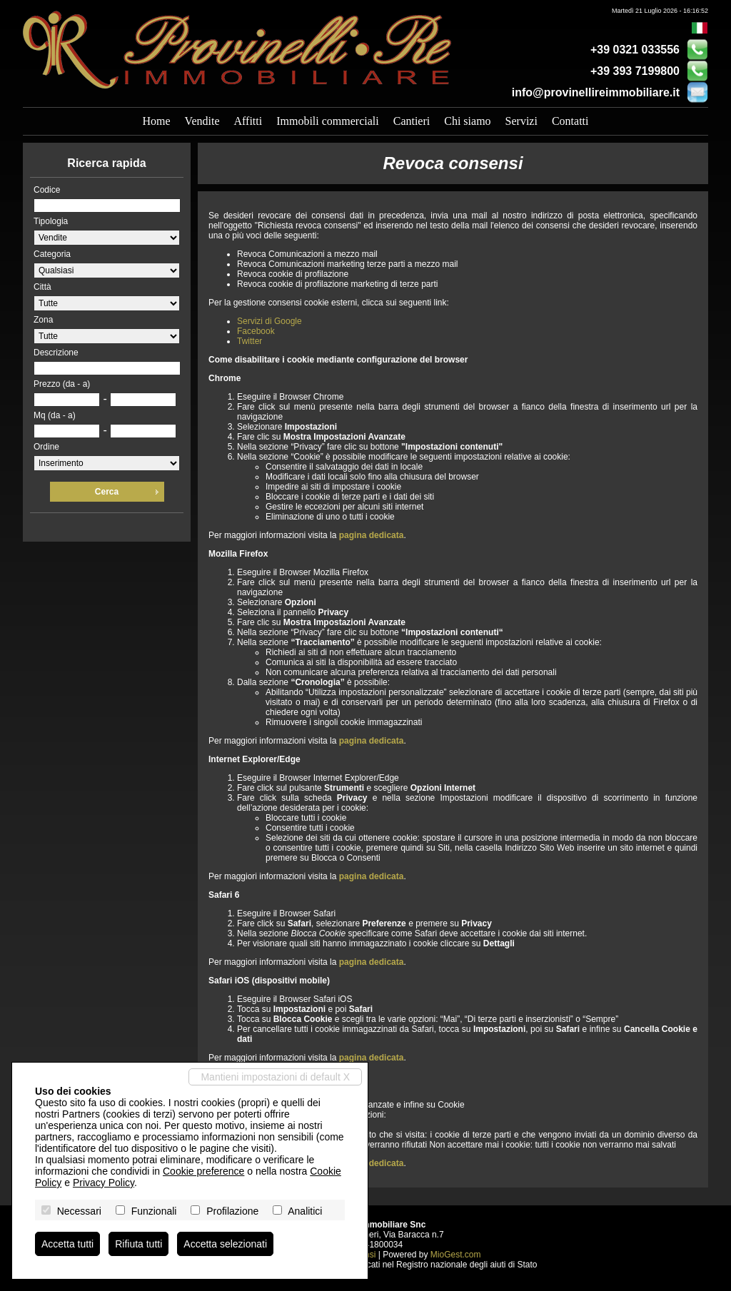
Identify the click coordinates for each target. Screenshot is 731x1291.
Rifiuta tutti (138, 1244)
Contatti (570, 121)
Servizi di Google (269, 321)
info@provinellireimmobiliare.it (596, 92)
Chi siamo (467, 121)
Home (157, 121)
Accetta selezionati (225, 1244)
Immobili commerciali (327, 121)
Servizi (521, 121)
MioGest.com (455, 1255)
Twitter (249, 341)
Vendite (202, 121)
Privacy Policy (103, 1182)
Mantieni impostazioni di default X (275, 1077)
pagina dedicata (371, 535)
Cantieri (411, 121)
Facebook (256, 331)
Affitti (247, 121)
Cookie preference (203, 1171)
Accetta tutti (67, 1244)
